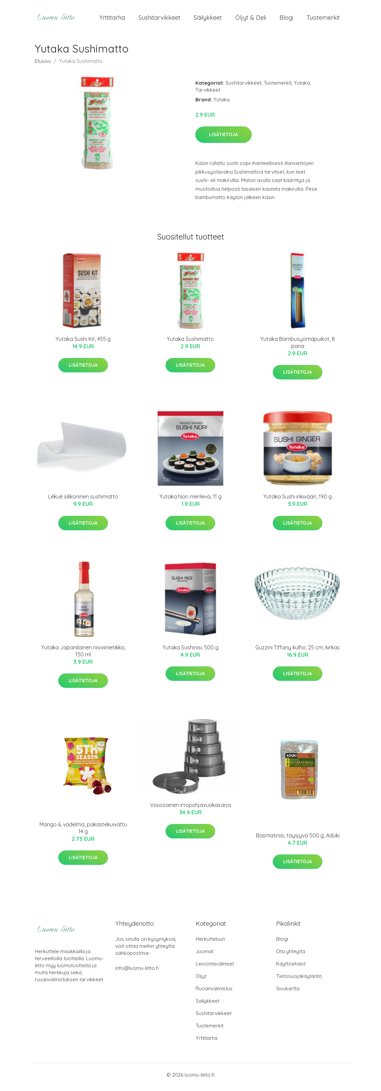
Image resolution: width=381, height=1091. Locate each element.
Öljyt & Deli (250, 20)
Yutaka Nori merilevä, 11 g (190, 501)
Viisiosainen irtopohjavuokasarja (190, 809)
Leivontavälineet (215, 968)
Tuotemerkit (323, 20)
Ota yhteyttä (290, 956)
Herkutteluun (210, 943)
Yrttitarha (112, 20)
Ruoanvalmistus (214, 993)
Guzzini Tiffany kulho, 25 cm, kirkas (297, 652)
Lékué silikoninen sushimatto (83, 501)
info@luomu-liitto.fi (137, 973)
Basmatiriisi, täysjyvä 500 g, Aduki (297, 840)
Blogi (286, 20)
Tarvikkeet (207, 94)
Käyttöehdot (291, 968)
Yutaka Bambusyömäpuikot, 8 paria (297, 347)
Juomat (204, 956)
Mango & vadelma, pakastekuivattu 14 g (83, 832)
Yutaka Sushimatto (190, 343)
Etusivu (43, 66)
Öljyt (201, 981)
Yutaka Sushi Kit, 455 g (83, 343)
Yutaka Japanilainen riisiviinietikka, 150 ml (83, 655)
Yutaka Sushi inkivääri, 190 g (297, 501)
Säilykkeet (208, 20)
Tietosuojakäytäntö (299, 981)
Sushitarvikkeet (159, 20)
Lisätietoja (223, 139)
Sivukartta (288, 993)
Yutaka (302, 87)
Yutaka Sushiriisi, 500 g (190, 652)
